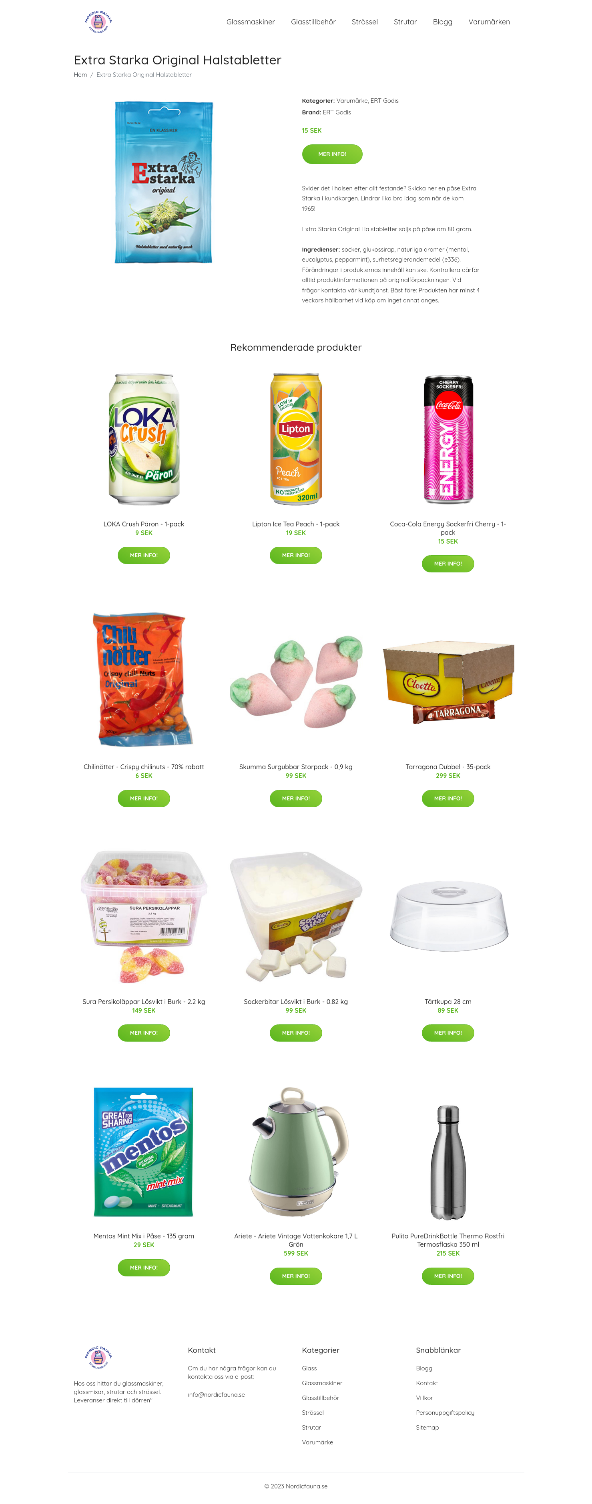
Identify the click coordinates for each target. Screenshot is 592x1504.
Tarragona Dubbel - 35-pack (447, 771)
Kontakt (427, 1387)
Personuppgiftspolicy (445, 1416)
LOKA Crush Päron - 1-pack (144, 528)
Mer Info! (332, 158)
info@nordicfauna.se (216, 1398)
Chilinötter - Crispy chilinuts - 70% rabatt (144, 771)
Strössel (365, 23)
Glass (309, 1372)
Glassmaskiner (251, 23)
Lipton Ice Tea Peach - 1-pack (296, 528)
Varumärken (489, 23)
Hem (80, 78)
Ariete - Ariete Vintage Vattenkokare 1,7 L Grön (295, 1244)
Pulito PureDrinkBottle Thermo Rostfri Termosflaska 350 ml (448, 1244)
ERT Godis (385, 104)
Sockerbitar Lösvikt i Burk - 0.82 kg (296, 1006)
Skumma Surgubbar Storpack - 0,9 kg (296, 771)
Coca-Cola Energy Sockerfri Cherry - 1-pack (448, 532)
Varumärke (352, 104)
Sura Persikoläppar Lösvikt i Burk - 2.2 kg (143, 1006)
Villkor (424, 1402)
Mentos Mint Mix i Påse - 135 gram (144, 1240)
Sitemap (427, 1431)
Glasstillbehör (313, 23)
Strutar (405, 23)
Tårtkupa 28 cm (448, 1006)
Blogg (443, 23)
